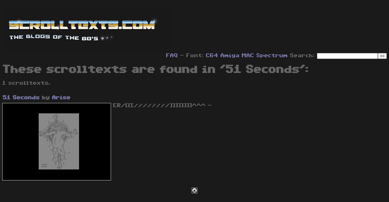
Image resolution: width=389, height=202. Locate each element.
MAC (248, 55)
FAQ (172, 55)
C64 (212, 55)
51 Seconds (21, 97)
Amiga (230, 55)
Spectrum (272, 55)
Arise (61, 97)
